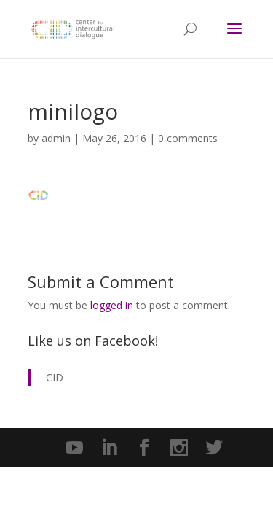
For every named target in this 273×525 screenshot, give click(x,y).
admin (56, 138)
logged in (111, 305)
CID (54, 377)
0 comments (188, 138)
